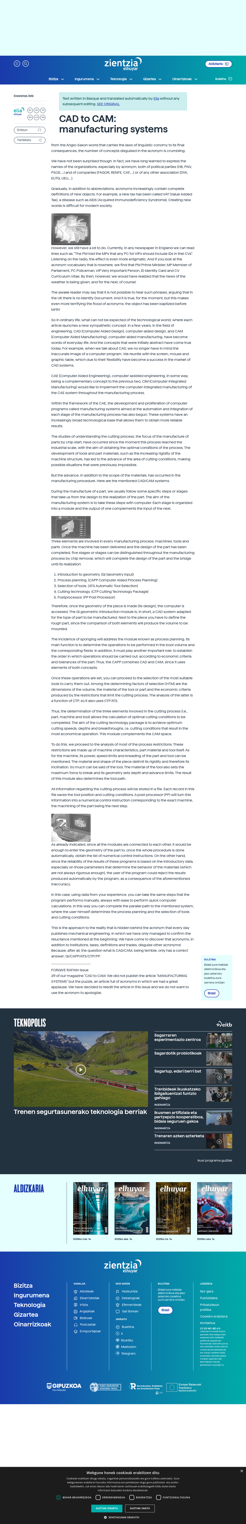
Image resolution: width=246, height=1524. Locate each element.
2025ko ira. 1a (164, 1239)
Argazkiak (84, 1311)
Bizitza (23, 1285)
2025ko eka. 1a (205, 1239)
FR (43, 110)
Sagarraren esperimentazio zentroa (177, 1037)
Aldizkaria (219, 64)
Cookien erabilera (213, 1316)
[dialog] (123, 1495)
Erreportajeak (87, 1331)
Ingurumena (31, 1295)
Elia (156, 98)
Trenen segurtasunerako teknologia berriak (80, 1112)
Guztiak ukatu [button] (140, 1508)
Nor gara (206, 1291)
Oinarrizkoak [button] (185, 79)
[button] (17, 63)
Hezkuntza (127, 1291)
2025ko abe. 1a (123, 1239)
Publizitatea (208, 1298)
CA (36, 117)
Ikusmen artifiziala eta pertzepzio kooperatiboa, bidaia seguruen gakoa (179, 1117)
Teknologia (30, 1304)
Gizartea (26, 1314)
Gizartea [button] (152, 79)
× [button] (241, 1471)
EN (30, 117)
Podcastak (85, 1325)
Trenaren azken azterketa (179, 1136)
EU (30, 110)
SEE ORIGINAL (108, 104)
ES (36, 110)
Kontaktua (207, 1323)
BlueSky (124, 1340)
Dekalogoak (128, 1298)
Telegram (126, 1353)
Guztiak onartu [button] (107, 1508)
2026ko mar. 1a (82, 1239)
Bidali (212, 993)
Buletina (223, 79)
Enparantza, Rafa (24, 95)
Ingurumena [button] (87, 79)
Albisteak (84, 1291)
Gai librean (127, 1311)
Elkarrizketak (86, 1298)
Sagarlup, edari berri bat (177, 1071)
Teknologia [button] (121, 79)
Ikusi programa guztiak (215, 1160)
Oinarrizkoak (32, 1324)
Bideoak (83, 1318)
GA (42, 117)
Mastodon (126, 1347)
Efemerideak (129, 1305)
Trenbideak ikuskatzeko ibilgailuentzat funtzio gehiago (177, 1093)
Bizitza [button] (56, 79)
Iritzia (81, 1305)
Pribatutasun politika (209, 1307)
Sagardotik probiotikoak (178, 1053)
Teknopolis (30, 1022)
